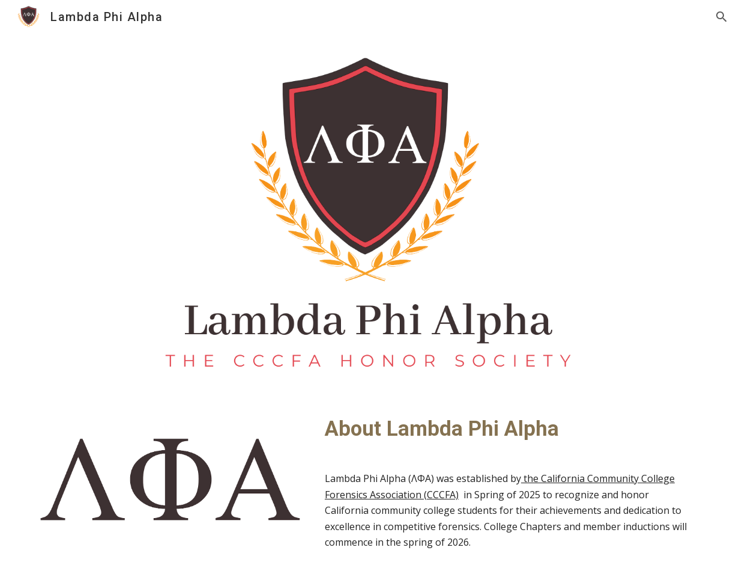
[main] (509, 428)
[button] (721, 16)
